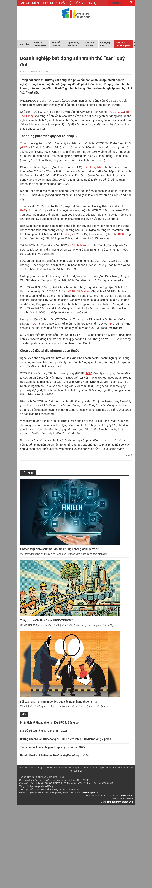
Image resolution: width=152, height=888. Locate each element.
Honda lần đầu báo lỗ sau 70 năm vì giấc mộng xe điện (54, 755)
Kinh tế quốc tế (56, 44)
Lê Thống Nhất (93, 167)
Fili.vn (61, 777)
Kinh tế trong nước (40, 44)
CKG (121, 111)
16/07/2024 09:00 (39, 71)
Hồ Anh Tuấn (77, 245)
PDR (84, 334)
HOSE (112, 111)
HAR (23, 210)
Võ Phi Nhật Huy (78, 291)
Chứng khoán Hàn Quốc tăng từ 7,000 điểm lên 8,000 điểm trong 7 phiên (65, 739)
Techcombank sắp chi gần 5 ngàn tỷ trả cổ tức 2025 (53, 747)
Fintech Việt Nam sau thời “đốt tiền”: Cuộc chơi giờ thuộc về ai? (60, 549)
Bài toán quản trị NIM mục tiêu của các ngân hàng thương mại (59, 701)
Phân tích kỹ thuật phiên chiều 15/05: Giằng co (49, 722)
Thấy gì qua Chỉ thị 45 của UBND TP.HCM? (46, 620)
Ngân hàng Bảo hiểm (73, 44)
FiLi (79, 767)
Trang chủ (23, 44)
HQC (33, 323)
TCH (88, 373)
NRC (31, 147)
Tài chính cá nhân (89, 44)
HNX (24, 147)
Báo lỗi (24, 71)
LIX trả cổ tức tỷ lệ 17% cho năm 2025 (44, 730)
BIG (120, 234)
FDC (67, 234)
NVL (111, 323)
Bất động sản (105, 44)
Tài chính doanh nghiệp (123, 44)
